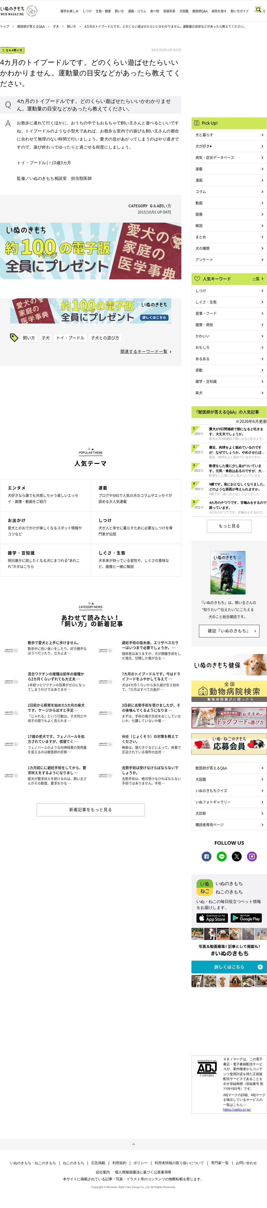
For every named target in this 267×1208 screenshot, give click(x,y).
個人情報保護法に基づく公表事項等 (143, 1172)
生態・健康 (103, 11)
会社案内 (103, 1172)
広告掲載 (98, 1163)
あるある (202, 358)
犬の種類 (202, 248)
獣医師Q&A (200, 11)
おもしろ (202, 347)
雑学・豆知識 (206, 381)
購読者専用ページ (209, 824)
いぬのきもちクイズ (211, 790)
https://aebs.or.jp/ (237, 1109)
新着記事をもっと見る (90, 809)
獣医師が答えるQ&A (31, 26)
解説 (199, 225)
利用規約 (119, 1163)
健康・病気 (204, 324)
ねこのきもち (73, 1163)
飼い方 (119, 11)
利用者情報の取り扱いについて (179, 1163)
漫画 (199, 180)
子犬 (56, 26)
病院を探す (219, 11)
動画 (199, 202)
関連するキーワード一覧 (144, 351)
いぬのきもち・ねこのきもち (33, 1163)
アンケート (204, 259)
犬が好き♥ (203, 146)
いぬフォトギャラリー (213, 801)
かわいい (202, 335)
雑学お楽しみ (69, 11)
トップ (4, 26)
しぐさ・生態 (206, 301)
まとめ (200, 236)
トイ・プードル (70, 338)
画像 (199, 214)
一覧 (255, 278)
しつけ (87, 11)
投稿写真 (169, 11)
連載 (199, 168)
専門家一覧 (220, 1163)
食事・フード (206, 313)
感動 (199, 369)
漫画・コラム (137, 11)
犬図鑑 (183, 11)
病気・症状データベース (214, 157)
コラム (200, 191)
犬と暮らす (204, 134)
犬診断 (200, 813)
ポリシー (141, 1163)
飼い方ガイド (240, 11)
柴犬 (199, 392)
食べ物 (154, 11)
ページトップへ (133, 1144)
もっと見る (229, 526)
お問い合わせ (246, 1163)
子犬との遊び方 (105, 338)
